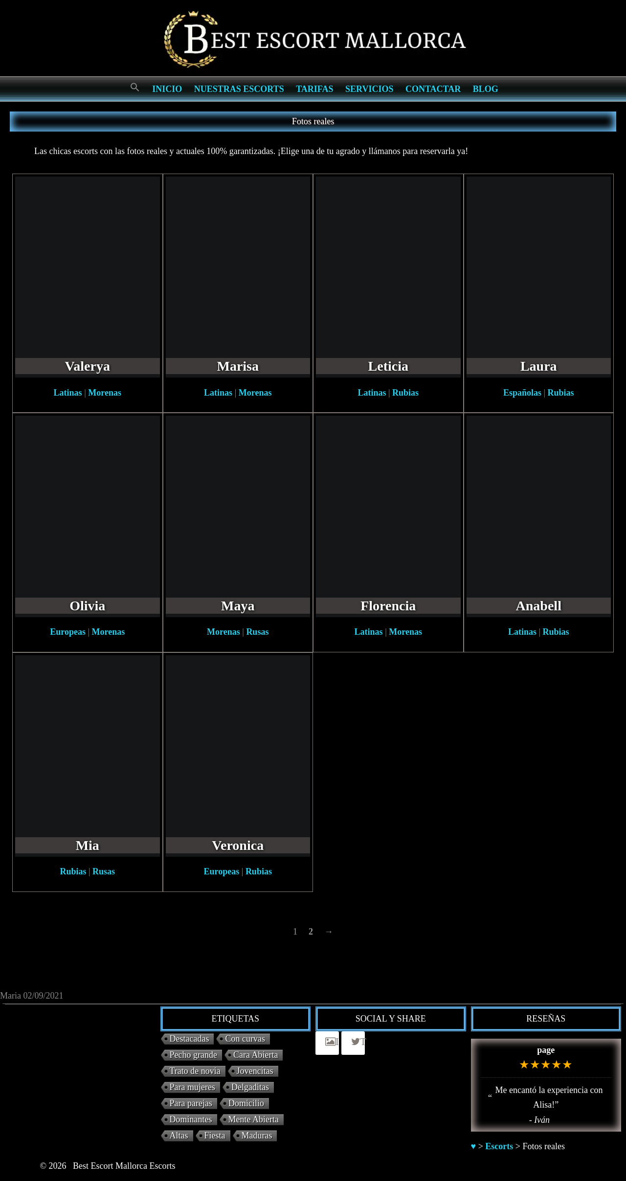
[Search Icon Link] (135, 87)
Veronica (238, 845)
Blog (485, 89)
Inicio (167, 89)
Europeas (68, 632)
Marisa (238, 366)
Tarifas (314, 89)
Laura (538, 366)
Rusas (257, 632)
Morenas (104, 393)
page (546, 1050)
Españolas (522, 393)
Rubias (405, 393)
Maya (237, 605)
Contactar (433, 89)
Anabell (538, 605)
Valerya (87, 366)
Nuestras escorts (239, 89)
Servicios (369, 89)
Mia (87, 845)
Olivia (87, 605)
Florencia (388, 605)
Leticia (388, 366)
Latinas (68, 393)
